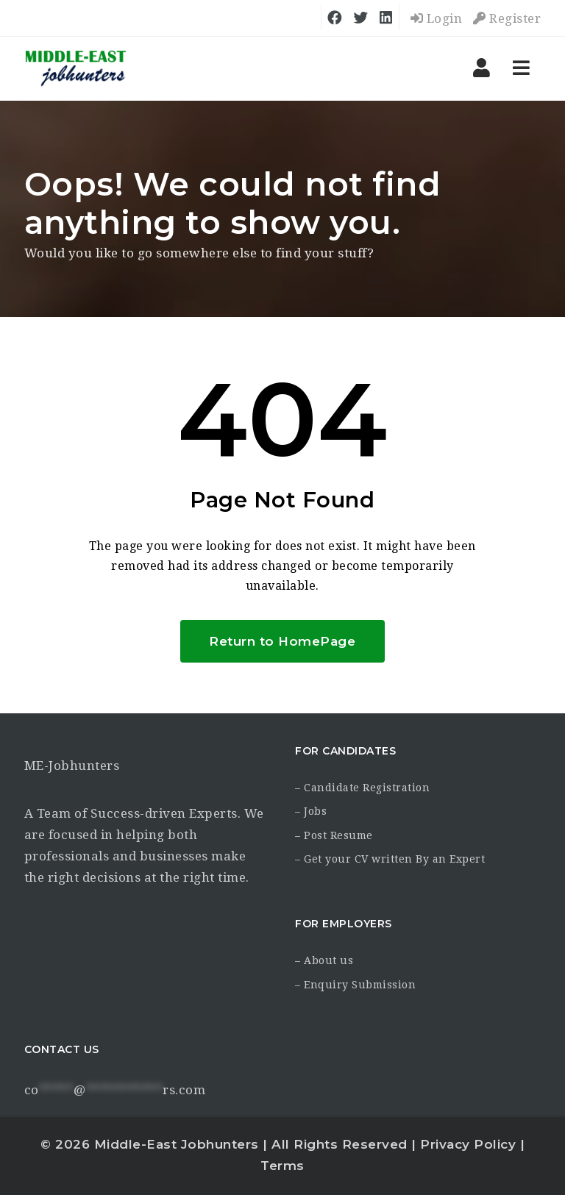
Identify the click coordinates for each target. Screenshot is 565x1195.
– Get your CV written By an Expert (390, 859)
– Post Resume (334, 835)
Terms (282, 1165)
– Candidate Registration (362, 787)
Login (437, 18)
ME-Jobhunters (72, 765)
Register (507, 18)
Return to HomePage (282, 641)
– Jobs (311, 811)
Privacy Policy (468, 1144)
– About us (324, 960)
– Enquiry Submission (355, 985)
